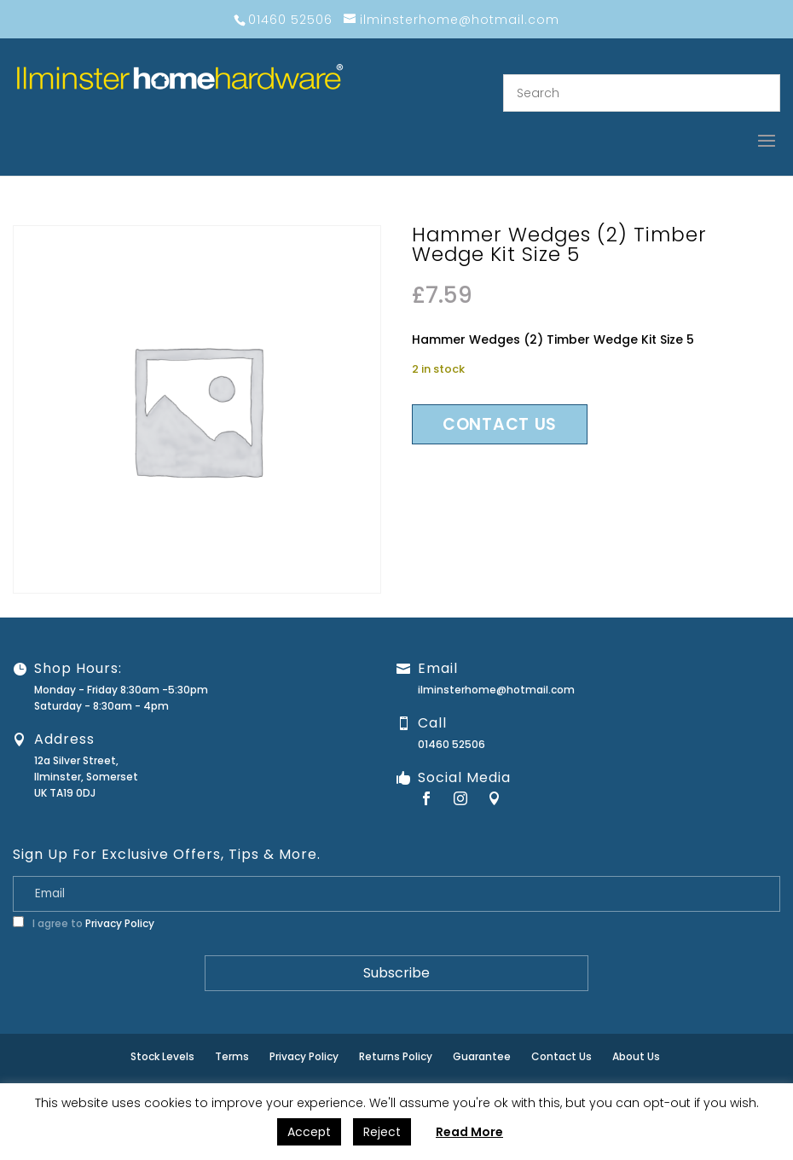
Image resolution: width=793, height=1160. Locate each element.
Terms (232, 1056)
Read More (469, 1131)
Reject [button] (382, 1131)
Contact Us (561, 1056)
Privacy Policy (119, 923)
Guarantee (482, 1056)
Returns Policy (395, 1056)
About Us (636, 1056)
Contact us (500, 424)
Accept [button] (309, 1131)
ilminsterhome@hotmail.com (496, 689)
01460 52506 (451, 744)
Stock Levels (162, 1056)
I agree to (83, 923)
